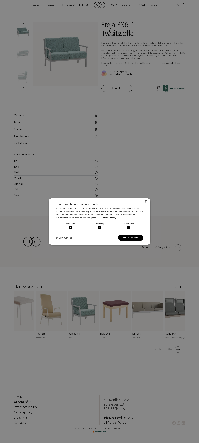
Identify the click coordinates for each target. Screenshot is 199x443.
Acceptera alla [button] (130, 237)
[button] (64, 238)
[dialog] (99, 221)
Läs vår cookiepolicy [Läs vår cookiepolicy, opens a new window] (107, 217)
